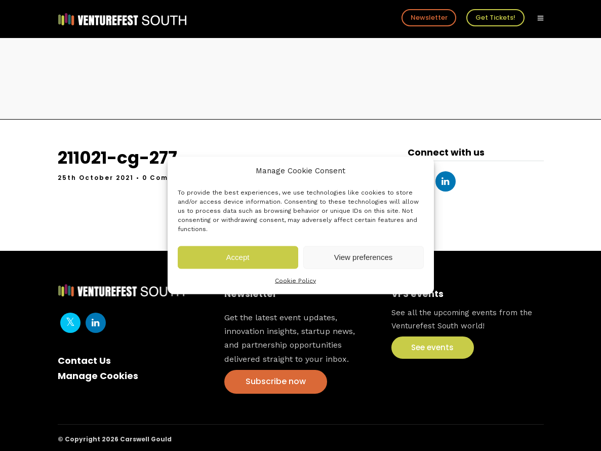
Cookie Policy (295, 280)
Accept (238, 257)
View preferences (363, 257)
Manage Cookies (98, 375)
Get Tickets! (495, 17)
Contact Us (84, 360)
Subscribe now (276, 381)
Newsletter (429, 17)
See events (432, 347)
